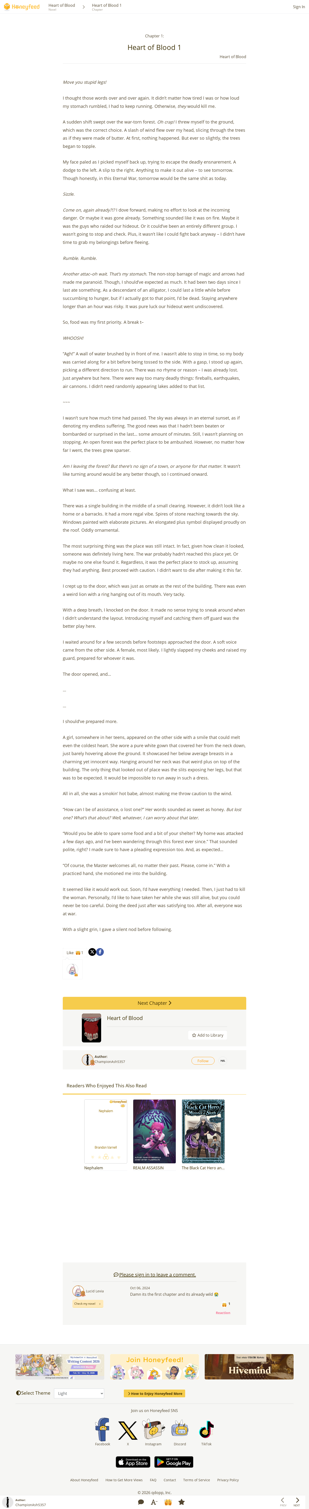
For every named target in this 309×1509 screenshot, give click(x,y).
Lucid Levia (95, 1291)
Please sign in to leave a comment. (154, 1274)
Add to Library (207, 1035)
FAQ (153, 1480)
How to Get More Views (124, 1480)
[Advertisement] (154, 1219)
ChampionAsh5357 (110, 1061)
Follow (203, 1060)
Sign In (299, 6)
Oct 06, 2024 (140, 1288)
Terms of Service (196, 1480)
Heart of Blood (62, 5)
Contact (170, 1480)
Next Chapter (154, 1003)
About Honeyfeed (84, 1480)
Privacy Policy (228, 1480)
